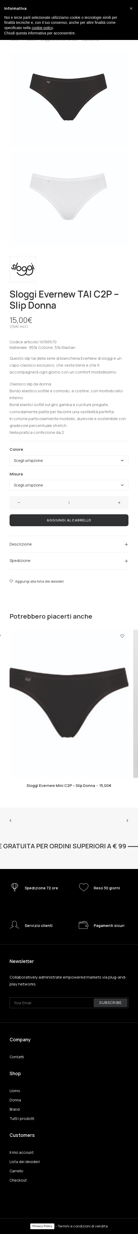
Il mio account (22, 1152)
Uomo (15, 1090)
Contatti (17, 1056)
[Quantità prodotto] (69, 503)
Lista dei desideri (25, 1161)
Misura (16, 474)
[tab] (69, 544)
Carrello (16, 1170)
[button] (131, 8)
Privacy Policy (42, 1226)
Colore (16, 449)
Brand (15, 1109)
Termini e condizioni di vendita (83, 1226)
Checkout (18, 1180)
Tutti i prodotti (22, 1118)
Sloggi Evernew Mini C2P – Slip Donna (69, 785)
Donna (15, 1099)
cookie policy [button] (42, 28)
